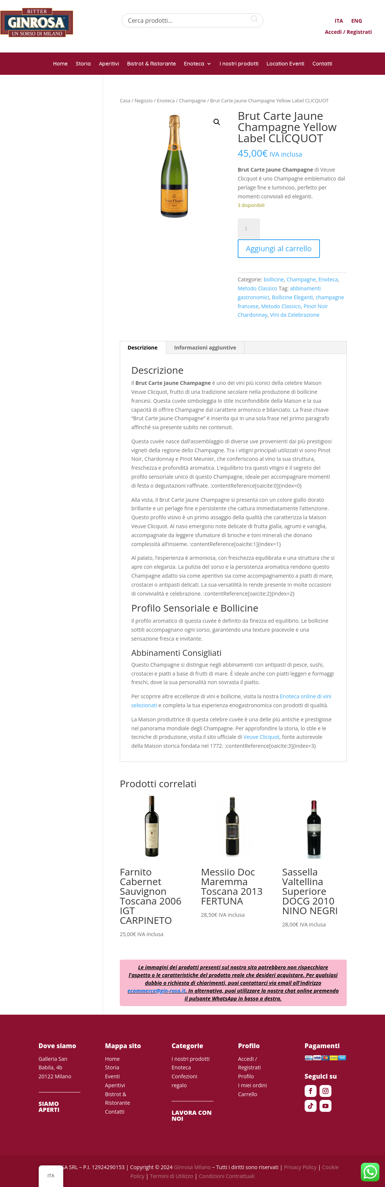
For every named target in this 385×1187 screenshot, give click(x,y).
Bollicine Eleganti (292, 297)
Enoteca (194, 64)
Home (60, 64)
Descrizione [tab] (143, 347)
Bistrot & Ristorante (151, 64)
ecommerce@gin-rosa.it (157, 990)
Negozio (144, 100)
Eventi (112, 1076)
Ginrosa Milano (192, 1167)
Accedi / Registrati (348, 32)
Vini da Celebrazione (295, 314)
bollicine (274, 279)
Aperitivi (109, 64)
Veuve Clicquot (261, 736)
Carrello (247, 1094)
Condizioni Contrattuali (227, 1176)
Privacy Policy (300, 1167)
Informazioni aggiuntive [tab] (205, 347)
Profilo (246, 1076)
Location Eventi (285, 64)
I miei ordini (252, 1085)
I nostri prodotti (239, 64)
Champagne (192, 100)
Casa (125, 100)
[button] (217, 122)
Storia (83, 64)
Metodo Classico (257, 288)
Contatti (322, 64)
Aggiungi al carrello (279, 248)
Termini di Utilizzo (171, 1176)
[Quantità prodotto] (249, 228)
